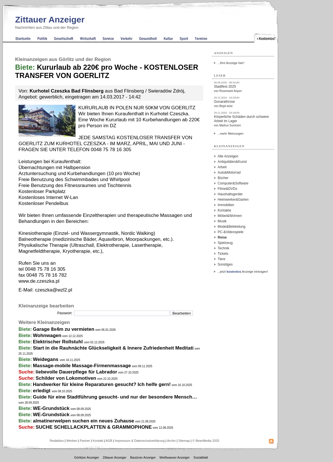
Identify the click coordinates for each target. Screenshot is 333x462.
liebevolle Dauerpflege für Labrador (76, 372)
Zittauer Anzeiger (50, 19)
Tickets (223, 253)
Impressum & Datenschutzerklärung (140, 440)
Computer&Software (233, 183)
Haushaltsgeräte (230, 194)
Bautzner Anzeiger (143, 457)
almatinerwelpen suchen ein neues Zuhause (83, 421)
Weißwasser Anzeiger (175, 457)
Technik (223, 248)
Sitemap (184, 440)
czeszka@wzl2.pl (53, 290)
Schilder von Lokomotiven (66, 378)
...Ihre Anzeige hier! (230, 62)
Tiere (221, 259)
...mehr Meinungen (230, 133)
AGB (109, 440)
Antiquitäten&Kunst (232, 161)
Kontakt (98, 440)
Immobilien (226, 205)
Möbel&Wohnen (230, 215)
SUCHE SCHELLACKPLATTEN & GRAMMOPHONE (94, 427)
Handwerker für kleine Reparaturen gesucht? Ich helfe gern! (102, 384)
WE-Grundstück (51, 408)
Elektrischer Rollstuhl (58, 341)
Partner (85, 440)
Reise (222, 237)
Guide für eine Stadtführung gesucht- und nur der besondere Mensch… (115, 397)
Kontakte (224, 210)
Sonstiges (225, 264)
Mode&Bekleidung (231, 226)
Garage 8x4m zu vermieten (63, 329)
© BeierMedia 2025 (205, 440)
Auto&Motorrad (229, 172)
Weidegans (46, 359)
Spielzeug (225, 242)
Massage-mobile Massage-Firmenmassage (82, 365)
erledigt (42, 390)
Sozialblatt (200, 457)
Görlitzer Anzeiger (86, 457)
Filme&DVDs (227, 188)
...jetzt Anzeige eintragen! (242, 271)
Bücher (223, 177)
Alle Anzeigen (228, 156)
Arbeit (222, 167)
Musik (222, 221)
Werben (71, 440)
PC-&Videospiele (231, 232)
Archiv (171, 440)
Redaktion (57, 440)
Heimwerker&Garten (233, 199)
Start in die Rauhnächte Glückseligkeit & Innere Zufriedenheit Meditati (113, 348)
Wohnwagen (47, 335)
